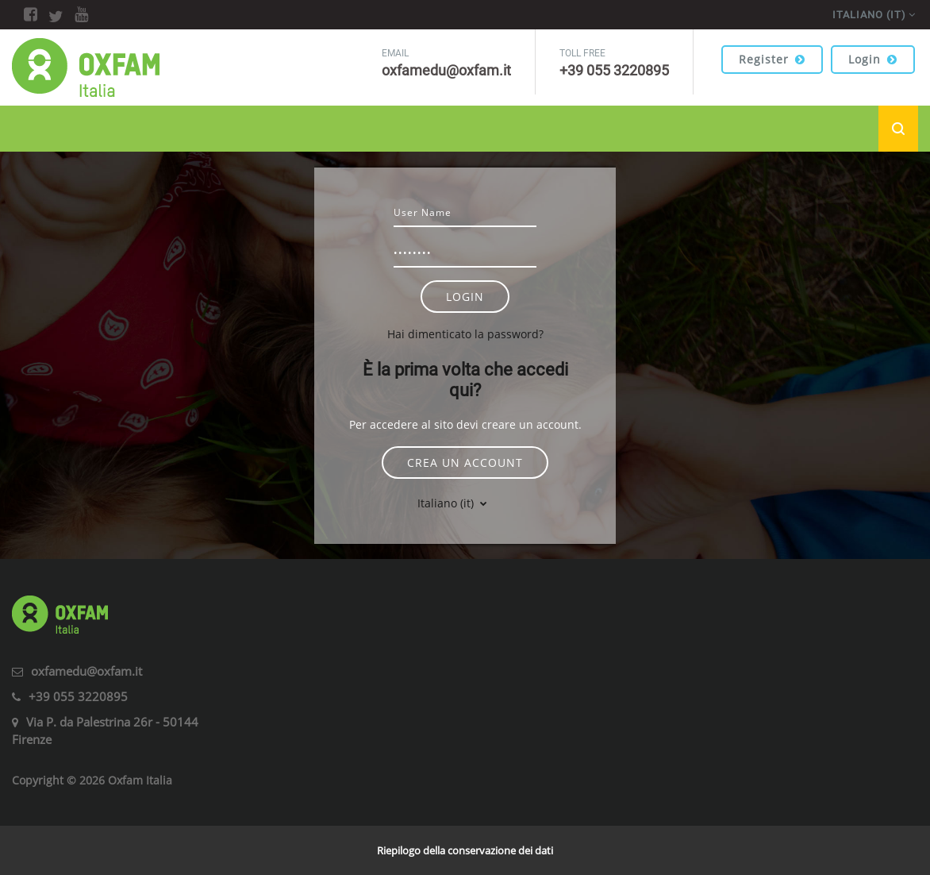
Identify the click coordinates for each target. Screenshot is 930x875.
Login (872, 59)
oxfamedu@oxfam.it (86, 671)
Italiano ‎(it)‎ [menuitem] (869, 15)
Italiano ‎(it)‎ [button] (447, 503)
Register (772, 59)
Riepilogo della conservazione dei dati (465, 850)
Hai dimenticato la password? (465, 333)
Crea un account (465, 462)
